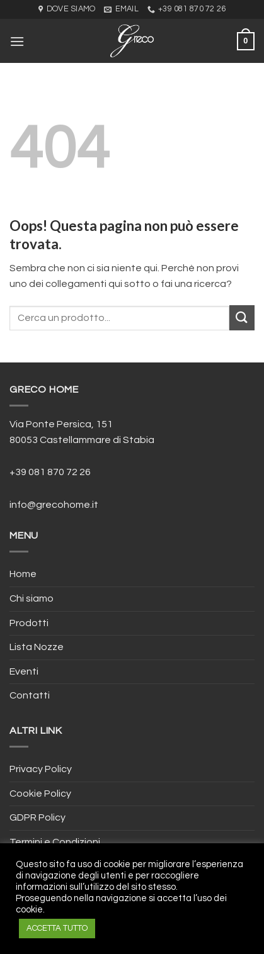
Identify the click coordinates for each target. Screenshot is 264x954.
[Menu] (17, 41)
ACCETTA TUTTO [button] (57, 928)
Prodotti (29, 623)
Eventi (23, 671)
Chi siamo (31, 598)
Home (23, 574)
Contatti (29, 695)
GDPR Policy (37, 817)
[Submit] (242, 317)
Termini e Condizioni (54, 842)
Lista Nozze (36, 647)
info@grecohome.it (53, 505)
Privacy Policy (40, 769)
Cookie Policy (40, 793)
